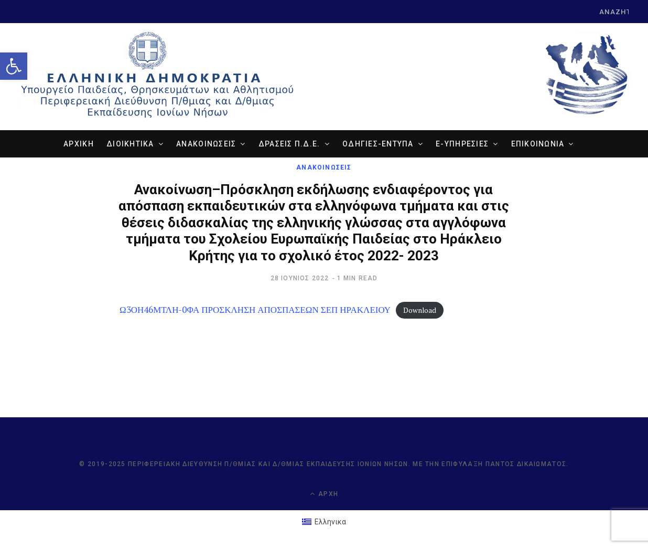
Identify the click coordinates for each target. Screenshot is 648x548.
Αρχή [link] (324, 494)
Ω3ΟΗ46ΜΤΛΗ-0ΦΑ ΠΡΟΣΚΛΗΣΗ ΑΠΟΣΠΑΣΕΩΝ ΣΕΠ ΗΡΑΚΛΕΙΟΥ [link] (255, 309)
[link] (13, 66)
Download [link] (419, 310)
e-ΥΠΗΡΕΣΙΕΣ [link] (462, 144)
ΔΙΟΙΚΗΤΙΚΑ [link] (130, 144)
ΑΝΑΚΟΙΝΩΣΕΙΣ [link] (206, 144)
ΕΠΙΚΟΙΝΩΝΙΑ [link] (538, 144)
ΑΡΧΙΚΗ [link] (78, 144)
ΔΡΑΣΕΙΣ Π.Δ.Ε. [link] (289, 144)
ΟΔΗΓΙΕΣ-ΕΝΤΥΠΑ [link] (378, 144)
